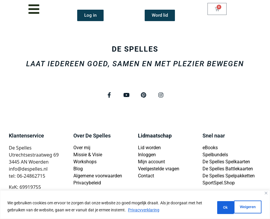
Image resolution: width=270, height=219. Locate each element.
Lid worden (149, 148)
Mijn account (151, 162)
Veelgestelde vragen (158, 169)
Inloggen (147, 155)
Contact (146, 176)
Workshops (85, 162)
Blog (78, 169)
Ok (251, 207)
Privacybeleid (87, 183)
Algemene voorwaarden (97, 176)
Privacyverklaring (150, 210)
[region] (135, 205)
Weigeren (221, 207)
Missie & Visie (87, 155)
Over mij (81, 148)
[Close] (266, 194)
